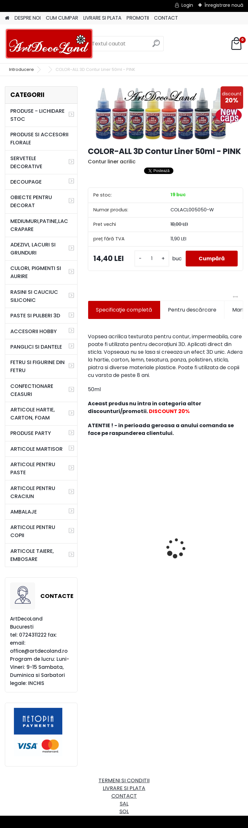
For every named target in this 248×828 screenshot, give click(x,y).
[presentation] (91, 536)
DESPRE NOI (28, 17)
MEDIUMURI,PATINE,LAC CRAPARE (39, 225)
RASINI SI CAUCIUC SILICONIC (34, 296)
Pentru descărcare (192, 309)
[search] (156, 46)
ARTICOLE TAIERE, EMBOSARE (32, 555)
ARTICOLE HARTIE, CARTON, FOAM (32, 413)
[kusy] (151, 258)
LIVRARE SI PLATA (102, 17)
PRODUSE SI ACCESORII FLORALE (39, 138)
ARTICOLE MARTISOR (36, 449)
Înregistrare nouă (223, 5)
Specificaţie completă (124, 309)
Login (187, 5)
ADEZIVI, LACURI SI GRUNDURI (33, 248)
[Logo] (49, 44)
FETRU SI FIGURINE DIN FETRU (37, 366)
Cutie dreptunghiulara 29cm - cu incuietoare (120, 532)
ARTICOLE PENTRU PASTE (32, 468)
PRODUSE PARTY (30, 433)
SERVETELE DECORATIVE (26, 162)
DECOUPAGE (26, 182)
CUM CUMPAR (62, 17)
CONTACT (166, 17)
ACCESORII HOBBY (33, 331)
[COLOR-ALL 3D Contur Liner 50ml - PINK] (165, 113)
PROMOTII (138, 17)
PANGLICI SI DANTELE (36, 347)
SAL (124, 803)
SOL (124, 811)
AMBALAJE (23, 511)
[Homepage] (7, 18)
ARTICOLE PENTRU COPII (32, 531)
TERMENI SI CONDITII (124, 780)
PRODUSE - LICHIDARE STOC (37, 115)
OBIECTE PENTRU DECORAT (31, 201)
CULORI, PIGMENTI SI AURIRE (35, 272)
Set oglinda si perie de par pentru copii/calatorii (205, 548)
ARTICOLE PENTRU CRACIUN (32, 492)
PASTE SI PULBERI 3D (35, 315)
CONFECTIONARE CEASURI (31, 390)
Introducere (21, 69)
